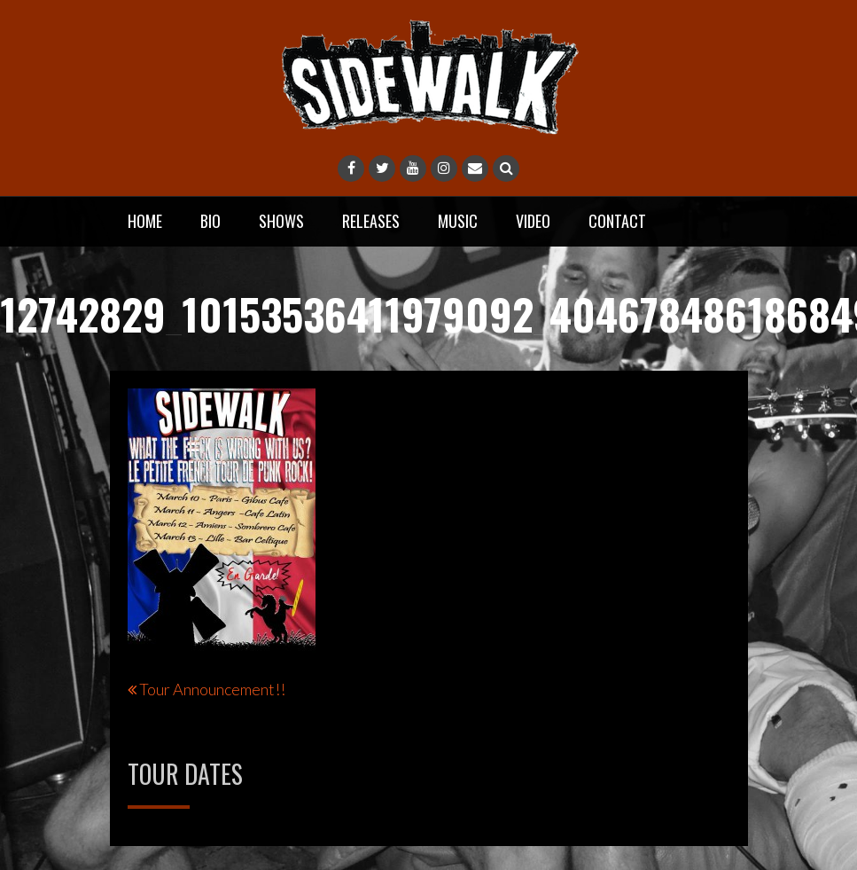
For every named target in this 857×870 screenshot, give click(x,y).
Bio (210, 220)
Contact (617, 220)
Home (145, 220)
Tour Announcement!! (212, 689)
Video (533, 220)
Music (458, 220)
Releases (371, 220)
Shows (281, 220)
